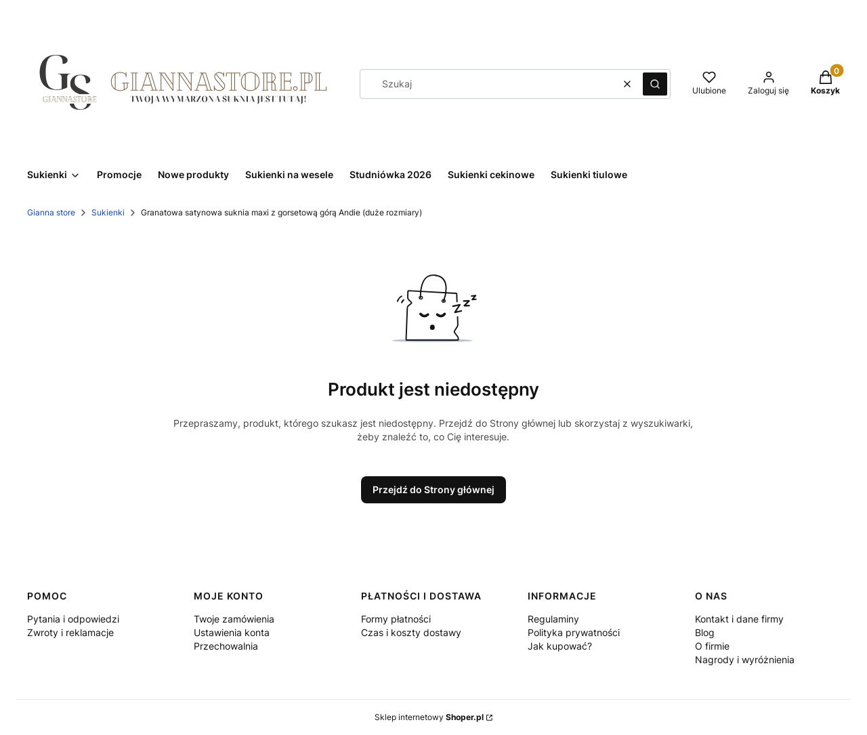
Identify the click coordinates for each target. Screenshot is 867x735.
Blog (705, 632)
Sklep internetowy (429, 717)
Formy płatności (396, 619)
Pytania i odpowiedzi (73, 619)
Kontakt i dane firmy (739, 619)
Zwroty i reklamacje (70, 632)
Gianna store (51, 212)
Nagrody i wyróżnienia (745, 659)
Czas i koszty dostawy (411, 632)
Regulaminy (553, 619)
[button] (655, 84)
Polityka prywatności (574, 632)
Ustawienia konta (232, 632)
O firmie (712, 646)
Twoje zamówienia (234, 619)
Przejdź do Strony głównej (433, 489)
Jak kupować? (560, 646)
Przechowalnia (226, 646)
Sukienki (108, 212)
